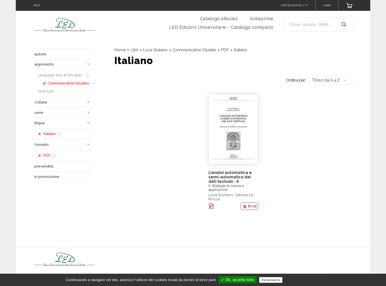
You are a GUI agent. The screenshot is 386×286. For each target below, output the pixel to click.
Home (120, 50)
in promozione (46, 176)
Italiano (240, 50)
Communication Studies (194, 50)
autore (40, 54)
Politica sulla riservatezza (304, 280)
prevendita (43, 166)
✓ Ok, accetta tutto (237, 280)
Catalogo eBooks (219, 18)
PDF (225, 50)
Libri (134, 50)
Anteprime (261, 18)
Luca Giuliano (155, 50)
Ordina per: (296, 80)
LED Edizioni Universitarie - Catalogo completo (221, 27)
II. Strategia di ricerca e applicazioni (226, 188)
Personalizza (271, 280)
